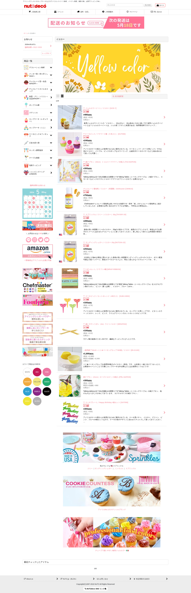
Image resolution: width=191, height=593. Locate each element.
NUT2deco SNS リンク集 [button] (95, 589)
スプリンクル (131, 468)
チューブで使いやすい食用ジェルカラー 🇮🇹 (112, 550)
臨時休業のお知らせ (37, 185)
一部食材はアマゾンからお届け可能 (37, 260)
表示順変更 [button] (118, 96)
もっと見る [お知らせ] (46, 53)
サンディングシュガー (103, 468)
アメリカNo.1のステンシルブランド (112, 510)
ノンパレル (118, 468)
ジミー (90, 468)
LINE (40, 233)
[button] (83, 12)
